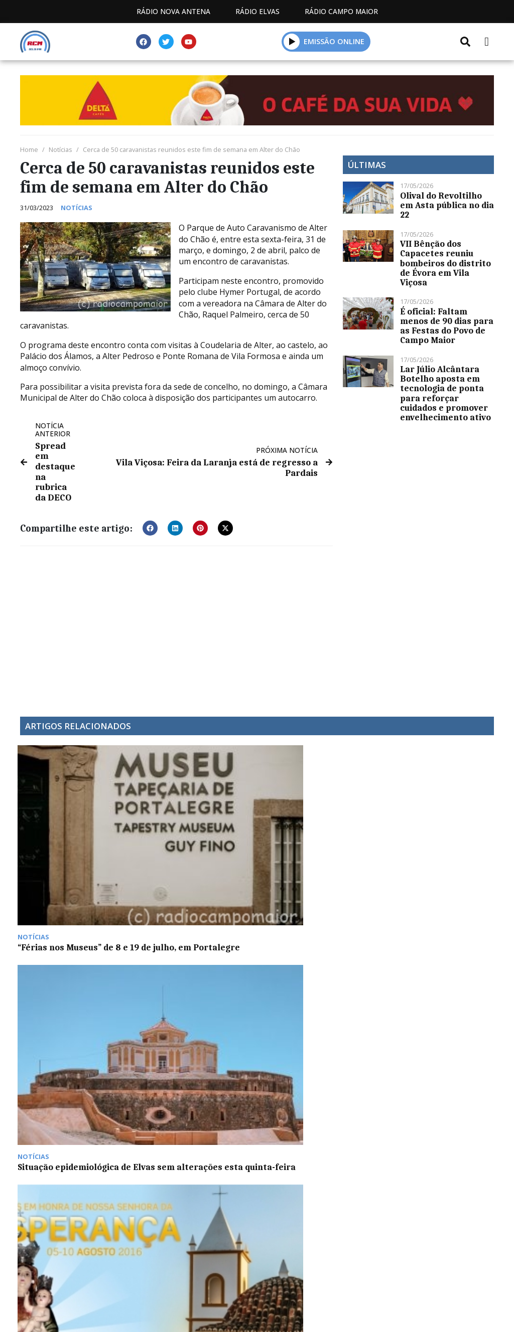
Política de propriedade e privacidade (388, 1186)
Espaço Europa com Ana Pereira (69, 983)
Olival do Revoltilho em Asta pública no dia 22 (447, 205)
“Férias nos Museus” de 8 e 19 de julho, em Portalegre (75, 838)
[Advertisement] (176, 622)
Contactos (263, 1186)
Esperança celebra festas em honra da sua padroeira (315, 842)
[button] (292, 41)
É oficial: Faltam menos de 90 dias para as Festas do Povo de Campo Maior (446, 326)
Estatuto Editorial (91, 1186)
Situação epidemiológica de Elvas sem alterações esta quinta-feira (191, 842)
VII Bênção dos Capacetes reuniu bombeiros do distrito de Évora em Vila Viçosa (445, 263)
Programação (185, 1186)
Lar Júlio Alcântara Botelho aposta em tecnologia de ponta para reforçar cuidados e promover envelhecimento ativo (445, 393)
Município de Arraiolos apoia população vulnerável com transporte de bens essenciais (430, 852)
